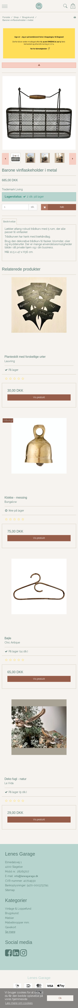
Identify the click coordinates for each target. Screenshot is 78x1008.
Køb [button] (52, 207)
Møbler (9, 917)
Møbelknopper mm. (17, 922)
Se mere (10, 931)
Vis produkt (39, 397)
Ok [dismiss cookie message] (60, 998)
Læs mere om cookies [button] (19, 1003)
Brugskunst (12, 913)
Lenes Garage (38, 978)
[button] (39, 65)
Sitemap (10, 890)
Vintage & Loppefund (18, 908)
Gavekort (10, 927)
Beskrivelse (9, 221)
